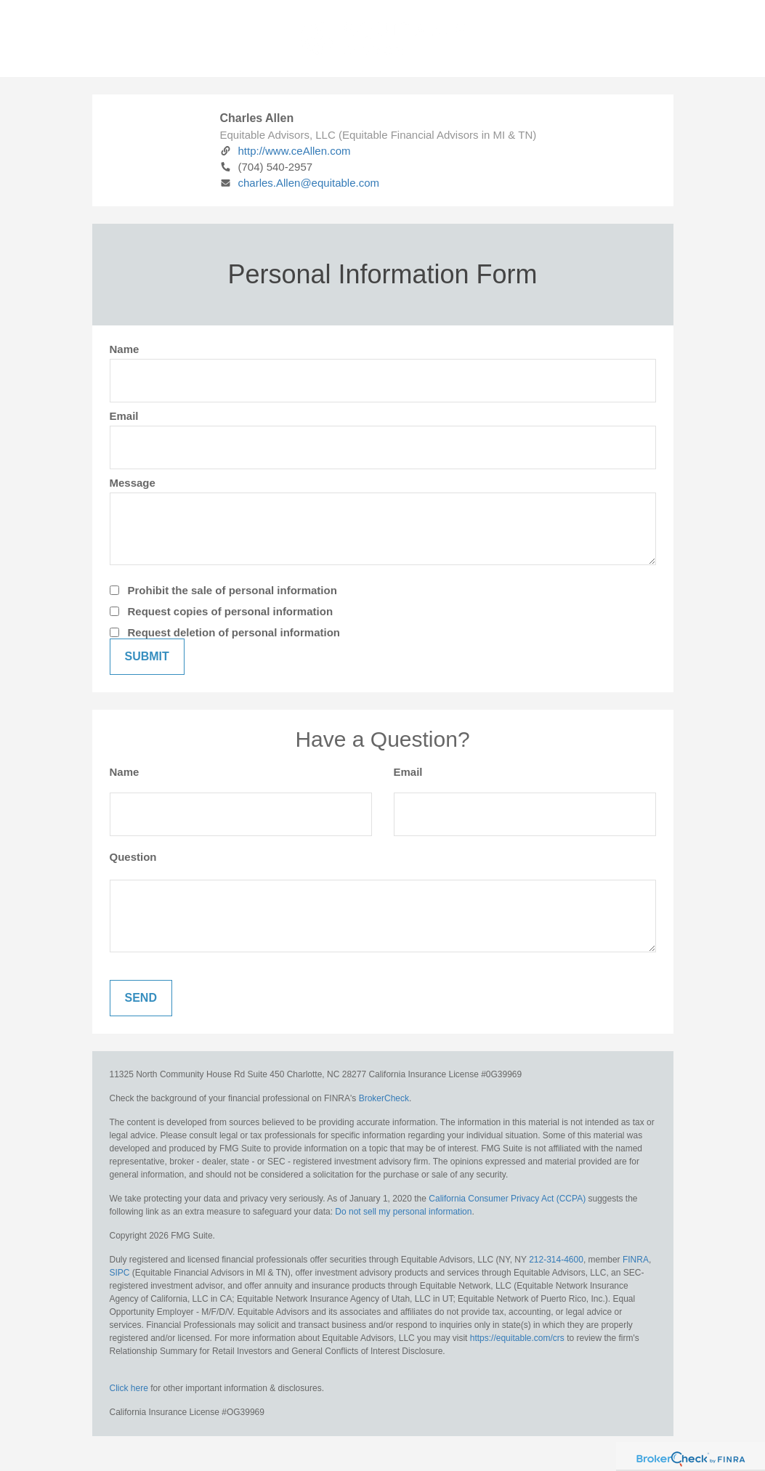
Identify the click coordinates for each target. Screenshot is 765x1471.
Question (133, 857)
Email (124, 416)
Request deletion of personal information (234, 632)
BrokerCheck (384, 1098)
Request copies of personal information (230, 611)
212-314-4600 (556, 1260)
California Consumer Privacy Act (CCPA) (507, 1199)
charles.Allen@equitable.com (300, 183)
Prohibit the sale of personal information (232, 590)
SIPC (120, 1273)
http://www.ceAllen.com (285, 151)
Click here (129, 1388)
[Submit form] (147, 657)
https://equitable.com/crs (517, 1338)
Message (132, 483)
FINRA (636, 1260)
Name (124, 349)
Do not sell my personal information (403, 1212)
